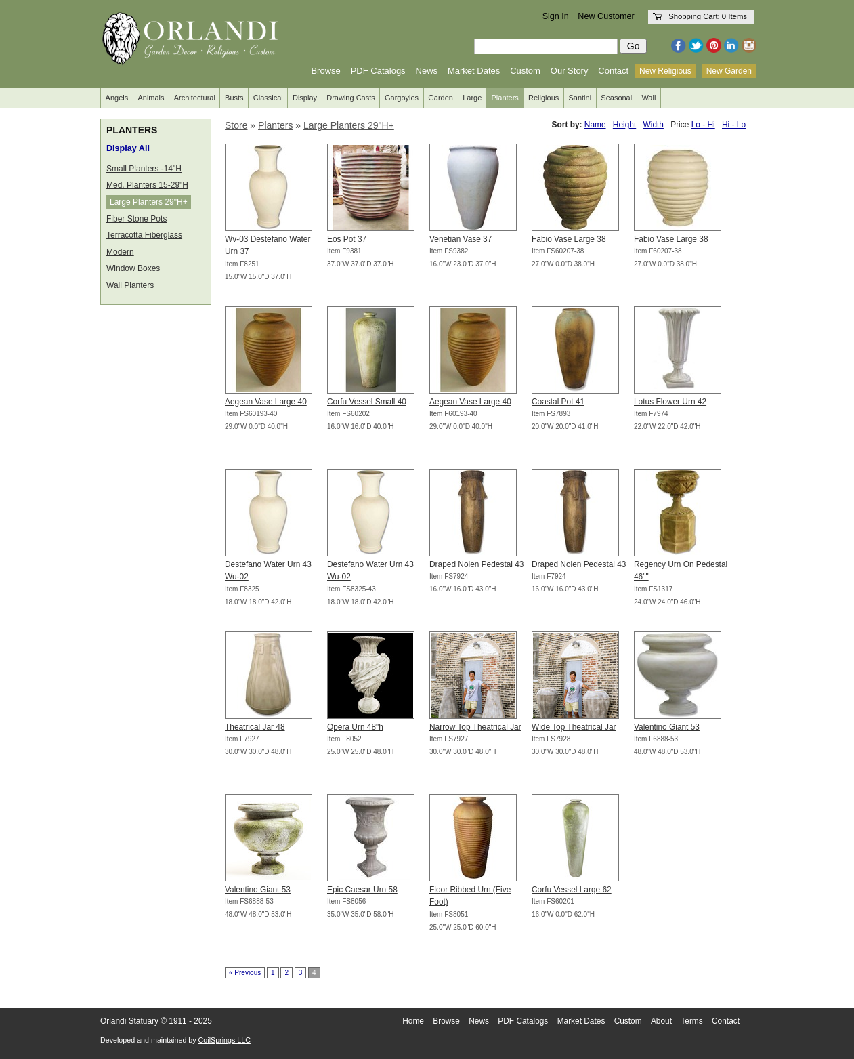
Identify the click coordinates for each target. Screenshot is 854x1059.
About (661, 1021)
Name (595, 124)
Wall (648, 98)
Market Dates (474, 71)
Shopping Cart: (694, 16)
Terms (691, 1021)
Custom (525, 71)
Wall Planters (130, 285)
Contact (613, 71)
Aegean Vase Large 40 (266, 402)
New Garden (729, 71)
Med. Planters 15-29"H (147, 185)
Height (624, 124)
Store (236, 125)
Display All (128, 148)
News (427, 71)
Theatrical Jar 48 (255, 727)
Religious (543, 98)
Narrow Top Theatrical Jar (475, 727)
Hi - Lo (734, 124)
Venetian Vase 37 (460, 239)
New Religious (665, 71)
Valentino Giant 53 (667, 727)
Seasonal (616, 98)
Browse (325, 71)
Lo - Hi (703, 124)
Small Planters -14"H (144, 168)
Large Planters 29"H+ (149, 202)
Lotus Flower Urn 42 (670, 402)
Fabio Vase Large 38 (569, 239)
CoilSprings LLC (224, 1040)
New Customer (606, 16)
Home (413, 1021)
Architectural (194, 98)
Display (305, 98)
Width (653, 124)
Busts (234, 98)
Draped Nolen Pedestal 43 (476, 564)
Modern (120, 252)
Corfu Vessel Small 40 (366, 402)
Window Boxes (133, 268)
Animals (150, 98)
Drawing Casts (350, 98)
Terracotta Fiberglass (144, 235)
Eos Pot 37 (346, 239)
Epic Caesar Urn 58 (362, 889)
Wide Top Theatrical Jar (574, 727)
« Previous (245, 972)
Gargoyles (402, 98)
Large (472, 98)
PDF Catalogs (378, 71)
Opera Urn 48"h (355, 727)
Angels (117, 98)
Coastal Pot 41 (558, 402)
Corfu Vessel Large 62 (572, 889)
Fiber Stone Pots (136, 219)
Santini (579, 98)
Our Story (570, 71)
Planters (505, 98)
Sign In (555, 16)
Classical (268, 98)
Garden (440, 98)
